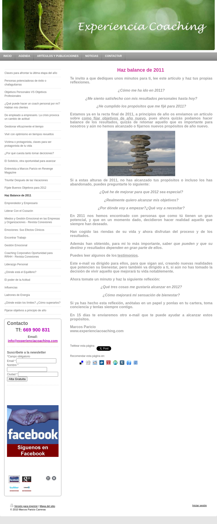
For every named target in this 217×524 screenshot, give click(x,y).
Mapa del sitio (47, 506)
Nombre (13, 365)
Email (11, 361)
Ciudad (12, 374)
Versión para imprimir (24, 506)
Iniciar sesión (199, 505)
